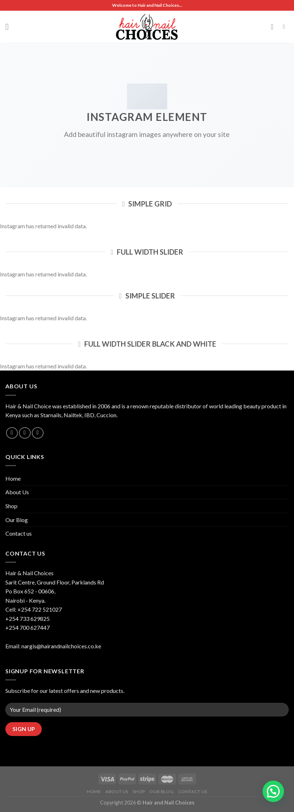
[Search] (286, 27)
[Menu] (9, 26)
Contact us (18, 533)
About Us (17, 492)
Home (13, 478)
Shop (11, 505)
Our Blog (16, 519)
